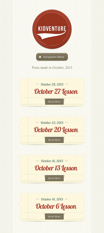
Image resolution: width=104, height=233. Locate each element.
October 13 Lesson (56, 167)
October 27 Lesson (56, 91)
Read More (54, 101)
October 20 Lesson (56, 129)
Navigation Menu (51, 57)
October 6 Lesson (56, 206)
